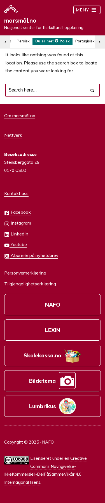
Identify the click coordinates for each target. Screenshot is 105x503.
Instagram (17, 223)
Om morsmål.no (19, 115)
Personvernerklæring (25, 273)
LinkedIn (16, 234)
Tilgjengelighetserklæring (30, 284)
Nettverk (13, 135)
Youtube (15, 245)
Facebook (17, 212)
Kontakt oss (16, 193)
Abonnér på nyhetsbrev (31, 255)
